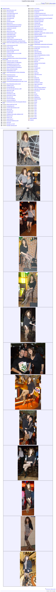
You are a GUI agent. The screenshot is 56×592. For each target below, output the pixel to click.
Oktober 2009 (36, 39)
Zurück (42, 3)
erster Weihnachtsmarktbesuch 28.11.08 (14, 65)
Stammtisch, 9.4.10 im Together (39, 63)
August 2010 (36, 72)
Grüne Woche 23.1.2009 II (11, 95)
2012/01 (35, 100)
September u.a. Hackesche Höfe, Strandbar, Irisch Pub (43, 32)
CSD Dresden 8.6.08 (10, 18)
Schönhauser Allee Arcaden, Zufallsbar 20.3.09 (15, 114)
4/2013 (35, 115)
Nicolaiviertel (36, 16)
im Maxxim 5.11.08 (10, 56)
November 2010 (37, 79)
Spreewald (8, 19)
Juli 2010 (35, 71)
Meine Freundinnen (33, 118)
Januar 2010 (36, 50)
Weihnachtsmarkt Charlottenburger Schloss (41, 46)
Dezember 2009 (37, 48)
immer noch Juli (37, 26)
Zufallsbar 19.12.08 (10, 85)
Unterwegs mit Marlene (11, 98)
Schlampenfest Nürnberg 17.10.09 (40, 36)
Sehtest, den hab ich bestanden (12, 68)
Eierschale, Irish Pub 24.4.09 (12, 125)
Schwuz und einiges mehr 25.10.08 (13, 50)
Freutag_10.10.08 (10, 46)
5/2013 (35, 116)
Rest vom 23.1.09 (10, 96)
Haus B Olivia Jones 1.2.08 (11, 10)
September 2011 (37, 97)
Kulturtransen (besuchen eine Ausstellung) (14, 24)
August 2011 (36, 95)
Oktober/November (37, 98)
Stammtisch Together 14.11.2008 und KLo (14, 62)
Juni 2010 (36, 69)
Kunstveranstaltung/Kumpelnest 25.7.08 (14, 26)
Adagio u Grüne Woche (38, 84)
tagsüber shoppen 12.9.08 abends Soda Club (14, 39)
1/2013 (35, 110)
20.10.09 (35, 37)
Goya (35, 76)
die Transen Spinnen (10, 11)
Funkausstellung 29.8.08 (11, 34)
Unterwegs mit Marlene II (11, 100)
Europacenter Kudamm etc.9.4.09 (12, 120)
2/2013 (35, 111)
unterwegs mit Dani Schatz (39, 10)
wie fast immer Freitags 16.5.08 (12, 13)
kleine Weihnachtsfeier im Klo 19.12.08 (14, 83)
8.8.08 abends (9, 29)
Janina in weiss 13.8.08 (11, 31)
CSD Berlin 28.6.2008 (10, 21)
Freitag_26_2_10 (37, 56)
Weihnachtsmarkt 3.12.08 (11, 70)
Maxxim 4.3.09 (9, 109)
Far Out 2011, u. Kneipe (38, 82)
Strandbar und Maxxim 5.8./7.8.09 (40, 29)
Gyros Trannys (36, 8)
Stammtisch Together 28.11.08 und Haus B (14, 67)
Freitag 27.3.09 (9, 117)
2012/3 (35, 103)
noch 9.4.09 (9, 122)
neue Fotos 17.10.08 (10, 48)
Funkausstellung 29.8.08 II (11, 36)
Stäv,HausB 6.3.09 (10, 110)
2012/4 (35, 105)
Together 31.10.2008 (10, 51)
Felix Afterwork (37, 90)
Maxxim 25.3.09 (9, 115)
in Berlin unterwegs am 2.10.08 (12, 45)
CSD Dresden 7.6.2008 (11, 16)
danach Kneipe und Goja (11, 74)
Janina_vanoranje (53, 3)
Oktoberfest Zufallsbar (38, 34)
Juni (35, 92)
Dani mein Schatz (10, 78)
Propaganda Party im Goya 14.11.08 (13, 64)
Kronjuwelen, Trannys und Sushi (12, 60)
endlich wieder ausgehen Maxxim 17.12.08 (14, 79)
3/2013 (35, 113)
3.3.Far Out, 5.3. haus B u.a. (39, 58)
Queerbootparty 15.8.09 (38, 31)
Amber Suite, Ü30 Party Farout (39, 89)
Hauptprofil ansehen (6, 8)
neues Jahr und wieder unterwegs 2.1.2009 (14, 88)
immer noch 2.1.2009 (10, 90)
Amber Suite (36, 85)
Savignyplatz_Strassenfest (38, 21)
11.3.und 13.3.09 (10, 112)
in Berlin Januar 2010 (38, 53)
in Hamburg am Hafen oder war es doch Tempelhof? (43, 18)
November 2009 (37, 42)
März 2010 (36, 61)
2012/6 (35, 108)
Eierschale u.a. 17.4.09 (11, 123)
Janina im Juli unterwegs (38, 24)
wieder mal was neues (38, 74)
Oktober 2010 (36, 77)
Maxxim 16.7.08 (9, 23)
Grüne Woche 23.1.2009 (11, 93)
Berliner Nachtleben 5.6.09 (39, 19)
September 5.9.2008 (10, 37)
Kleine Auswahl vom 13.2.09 (12, 104)
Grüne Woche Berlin (37, 51)
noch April (36, 64)
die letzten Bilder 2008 (11, 87)
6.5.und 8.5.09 (36, 11)
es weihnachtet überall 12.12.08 (12, 76)
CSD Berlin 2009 (37, 23)
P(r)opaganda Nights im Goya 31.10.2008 (14, 53)
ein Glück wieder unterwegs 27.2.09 (13, 107)
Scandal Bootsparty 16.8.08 (11, 32)
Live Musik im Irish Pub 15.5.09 (40, 13)
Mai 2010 (36, 66)
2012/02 (35, 102)
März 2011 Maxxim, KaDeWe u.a (40, 87)
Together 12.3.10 (37, 59)
